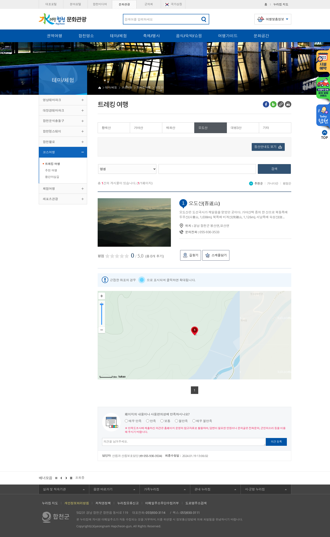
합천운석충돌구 (53, 121)
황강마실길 (52, 177)
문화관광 (124, 4)
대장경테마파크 (53, 110)
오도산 (159, 87)
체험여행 (49, 188)
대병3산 (236, 128)
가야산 (138, 128)
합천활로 (49, 142)
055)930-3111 (190, 512)
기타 (266, 128)
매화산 (170, 128)
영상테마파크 (52, 100)
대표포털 (51, 4)
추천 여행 (51, 170)
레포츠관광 (50, 199)
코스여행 (49, 152)
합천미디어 (100, 4)
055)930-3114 (155, 512)
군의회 (148, 4)
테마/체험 (111, 87)
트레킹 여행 (52, 164)
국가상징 (173, 4)
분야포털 (75, 4)
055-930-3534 (152, 456)
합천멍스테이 (52, 131)
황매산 (106, 128)
